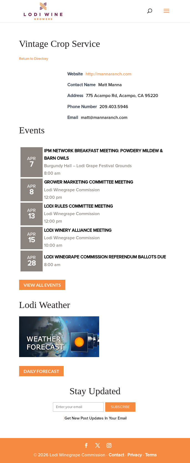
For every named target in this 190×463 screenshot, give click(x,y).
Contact (116, 455)
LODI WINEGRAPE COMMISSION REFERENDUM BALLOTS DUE (105, 257)
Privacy (134, 455)
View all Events (42, 285)
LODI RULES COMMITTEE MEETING (78, 206)
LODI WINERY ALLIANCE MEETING (77, 230)
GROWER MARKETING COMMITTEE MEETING (88, 182)
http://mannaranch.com (108, 74)
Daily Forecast (41, 371)
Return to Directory (33, 59)
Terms (150, 455)
